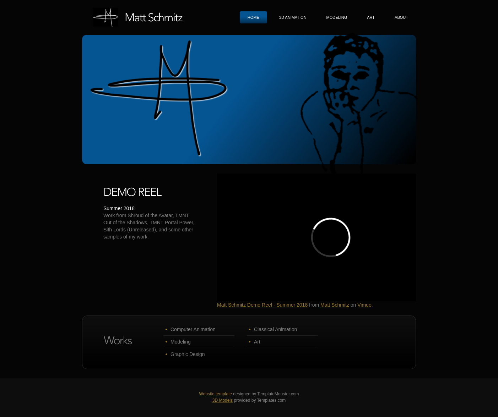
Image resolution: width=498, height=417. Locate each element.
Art (371, 17)
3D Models (222, 400)
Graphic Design (187, 354)
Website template (215, 393)
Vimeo (364, 305)
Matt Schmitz (334, 305)
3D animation (293, 17)
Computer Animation (193, 329)
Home (253, 17)
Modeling (336, 17)
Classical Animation (275, 329)
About (401, 17)
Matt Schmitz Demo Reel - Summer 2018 (262, 305)
